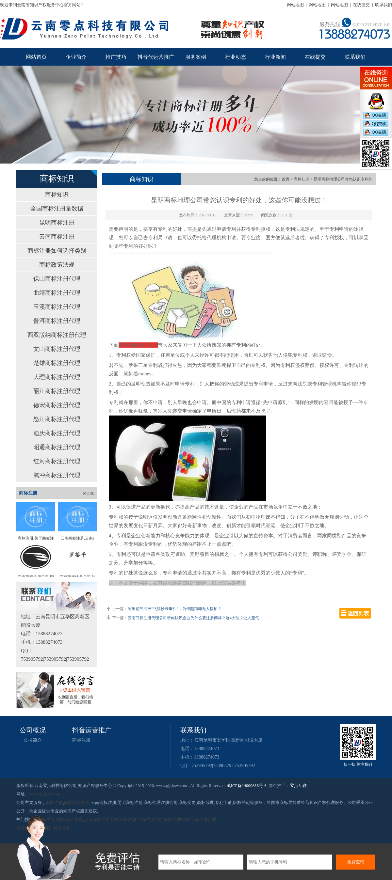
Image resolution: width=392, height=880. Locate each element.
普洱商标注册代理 (56, 321)
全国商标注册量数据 (56, 208)
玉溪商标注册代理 (56, 307)
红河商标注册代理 (56, 461)
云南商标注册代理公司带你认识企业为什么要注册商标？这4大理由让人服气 (193, 618)
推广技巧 (116, 57)
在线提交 (361, 4)
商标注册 (81, 740)
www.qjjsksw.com (44, 794)
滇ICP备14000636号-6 (247, 785)
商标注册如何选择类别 (56, 250)
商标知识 (57, 194)
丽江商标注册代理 (56, 391)
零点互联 (298, 785)
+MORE (87, 493)
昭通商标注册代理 (56, 447)
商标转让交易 (77, 802)
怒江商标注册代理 (56, 419)
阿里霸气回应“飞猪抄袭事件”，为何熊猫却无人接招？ (174, 608)
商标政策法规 (56, 264)
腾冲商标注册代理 (56, 475)
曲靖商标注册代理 (56, 293)
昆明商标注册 (56, 222)
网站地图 (295, 4)
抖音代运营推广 (156, 57)
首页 (285, 179)
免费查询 (355, 861)
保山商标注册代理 (56, 278)
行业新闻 (275, 57)
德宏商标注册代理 (56, 405)
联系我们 (383, 4)
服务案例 (195, 57)
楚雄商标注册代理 (56, 363)
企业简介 (76, 57)
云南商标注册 (56, 236)
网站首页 (36, 57)
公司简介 (33, 740)
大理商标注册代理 (56, 377)
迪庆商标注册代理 (56, 433)
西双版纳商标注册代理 (56, 335)
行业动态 (235, 57)
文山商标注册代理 (56, 349)
